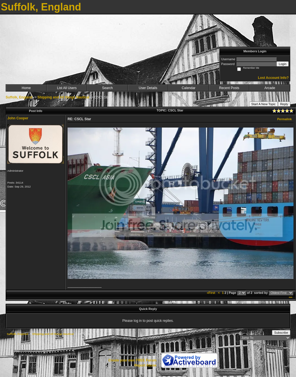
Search (107, 88)
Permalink (284, 119)
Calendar (189, 88)
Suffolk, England (19, 97)
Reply (284, 104)
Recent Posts (229, 88)
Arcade (269, 88)
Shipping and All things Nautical (63, 97)
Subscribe (281, 332)
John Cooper (17, 118)
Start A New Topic (263, 104)
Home (26, 88)
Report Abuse (145, 365)
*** (290, 298)
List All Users (67, 88)
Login (282, 64)
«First (211, 292)
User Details (148, 88)
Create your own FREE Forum (132, 360)
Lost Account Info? (273, 78)
